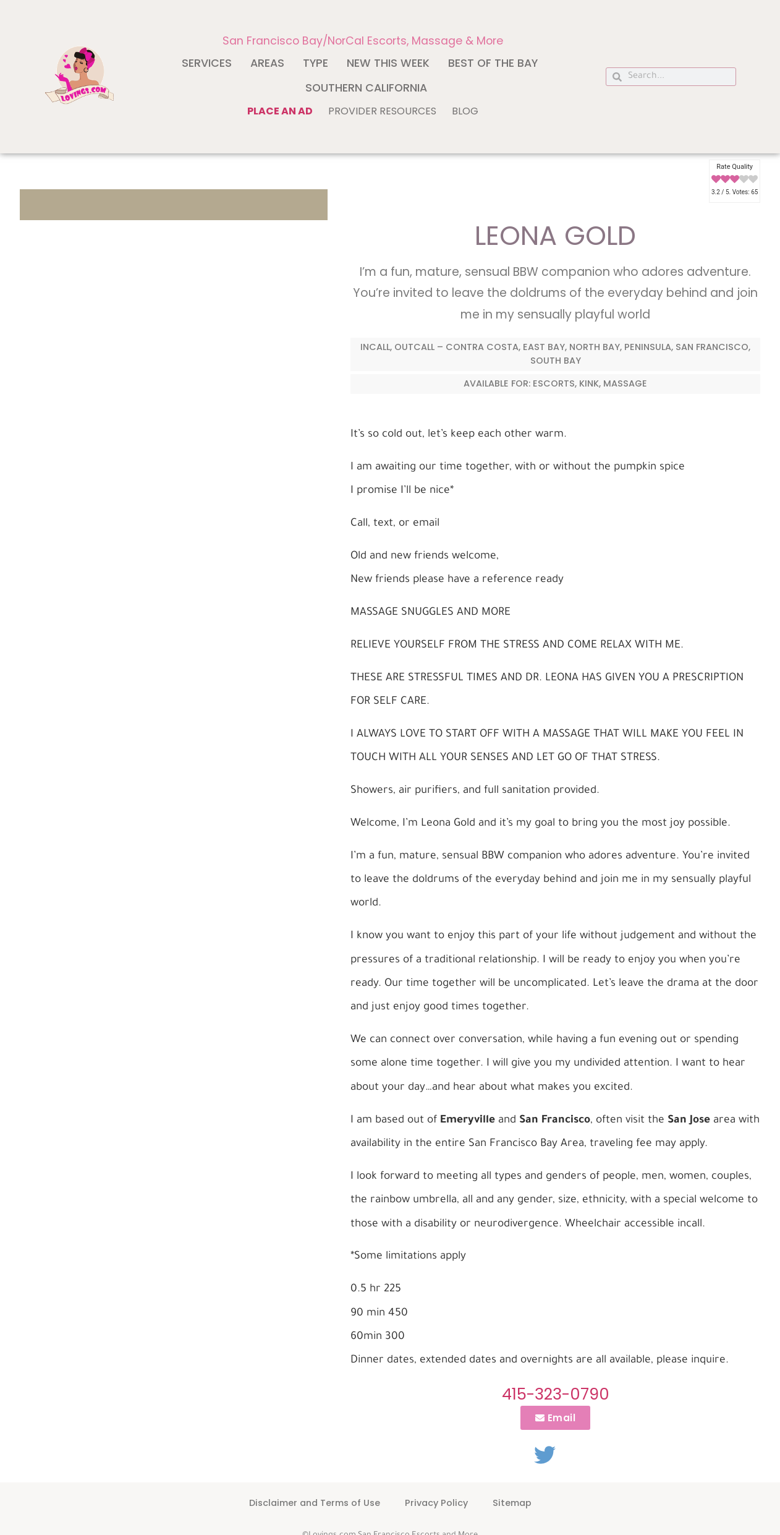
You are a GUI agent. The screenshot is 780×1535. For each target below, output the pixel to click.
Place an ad (280, 111)
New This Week (388, 63)
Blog (465, 111)
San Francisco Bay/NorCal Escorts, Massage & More (363, 40)
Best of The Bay (493, 63)
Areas (267, 63)
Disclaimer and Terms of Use (314, 1503)
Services (207, 63)
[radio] (716, 180)
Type (315, 63)
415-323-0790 (555, 1394)
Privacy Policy (436, 1503)
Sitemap (512, 1503)
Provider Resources (382, 111)
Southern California (366, 87)
